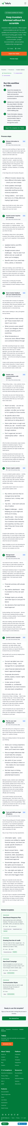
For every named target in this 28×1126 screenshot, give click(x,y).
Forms (2, 1097)
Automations (4, 1102)
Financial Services (6, 73)
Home (2, 1029)
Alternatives (18, 1084)
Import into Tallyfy (14, 53)
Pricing (16, 1057)
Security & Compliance (6, 1073)
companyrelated (18, 73)
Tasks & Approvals (5, 1094)
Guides (16, 1075)
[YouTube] (11, 1114)
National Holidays (19, 1078)
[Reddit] (17, 1114)
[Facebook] (8, 1114)
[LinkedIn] (2, 1114)
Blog (2, 1062)
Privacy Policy (4, 1075)
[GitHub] (14, 1114)
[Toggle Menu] (25, 3)
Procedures (11, 69)
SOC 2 (2, 1081)
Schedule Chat (7, 1044)
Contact (3, 1057)
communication (6, 75)
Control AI (3, 1105)
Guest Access (4, 1108)
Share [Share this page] (5, 1123)
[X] (5, 1114)
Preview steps (14, 58)
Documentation (18, 1073)
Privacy (18, 1117)
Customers (17, 1054)
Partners (17, 1065)
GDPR (2, 1084)
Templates (3, 69)
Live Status (4, 1099)
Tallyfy (3, 1036)
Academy (3, 1059)
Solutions (17, 1081)
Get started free (14, 1018)
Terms (13, 1117)
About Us (3, 1054)
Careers (3, 1065)
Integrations (18, 1062)
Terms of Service (5, 1078)
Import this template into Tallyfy (15, 128)
